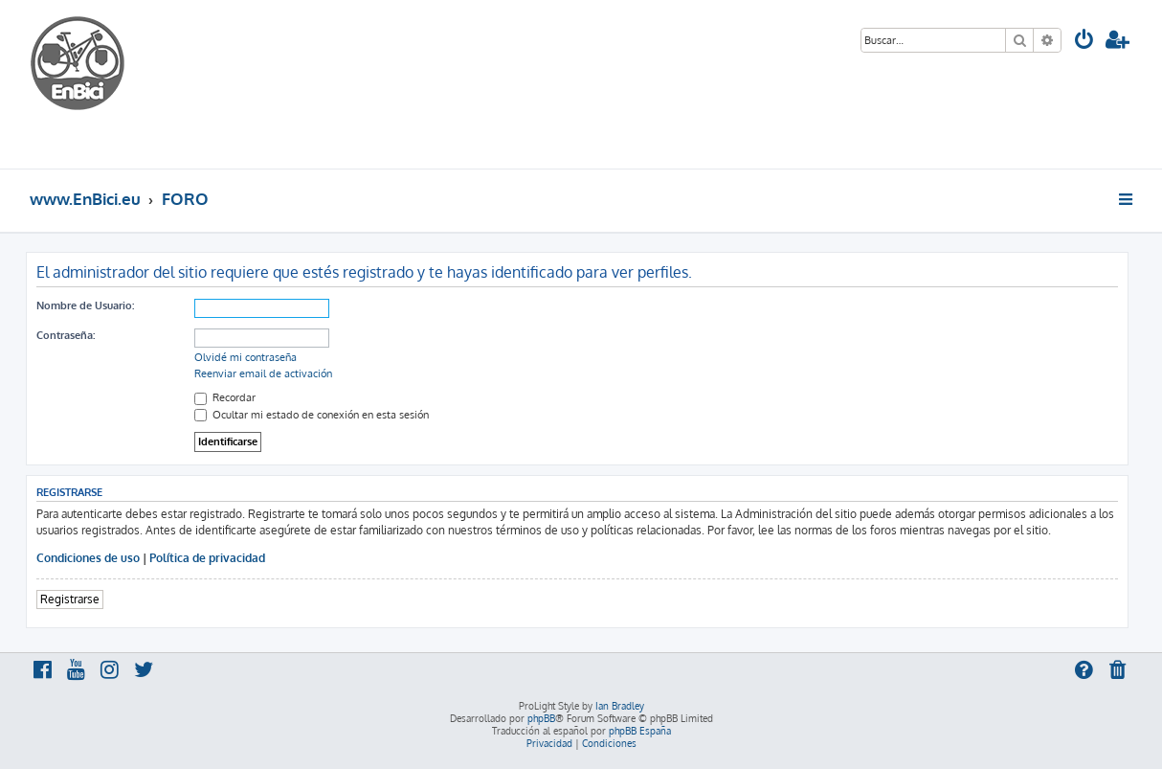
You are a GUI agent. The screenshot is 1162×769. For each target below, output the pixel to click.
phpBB (541, 718)
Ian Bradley (619, 706)
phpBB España (640, 730)
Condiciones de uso (88, 558)
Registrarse (70, 599)
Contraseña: (65, 335)
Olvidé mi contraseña (245, 357)
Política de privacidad (207, 558)
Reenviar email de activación (263, 373)
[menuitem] (1084, 42)
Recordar (225, 397)
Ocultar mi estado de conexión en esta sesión (311, 414)
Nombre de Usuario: (85, 305)
